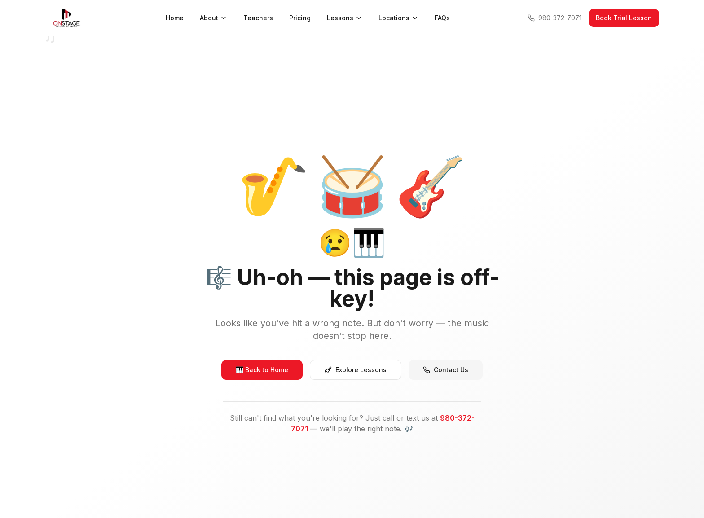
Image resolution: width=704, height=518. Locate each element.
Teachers (258, 18)
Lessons (344, 18)
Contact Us (445, 369)
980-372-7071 (554, 18)
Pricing (300, 18)
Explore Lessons (356, 369)
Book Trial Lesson (624, 18)
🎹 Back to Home (262, 369)
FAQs (442, 18)
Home (175, 18)
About (213, 18)
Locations (398, 18)
